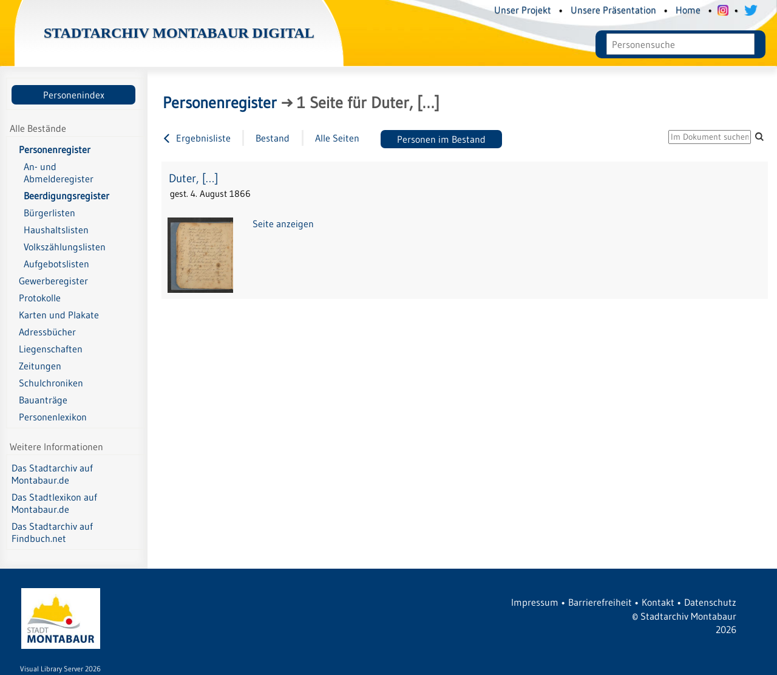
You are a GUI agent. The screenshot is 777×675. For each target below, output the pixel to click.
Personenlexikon (53, 417)
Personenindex (73, 95)
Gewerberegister (53, 281)
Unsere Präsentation (613, 10)
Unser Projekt (522, 10)
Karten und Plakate (59, 315)
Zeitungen (40, 366)
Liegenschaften (51, 349)
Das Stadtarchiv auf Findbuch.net (52, 532)
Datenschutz (710, 602)
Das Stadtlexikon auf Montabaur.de (54, 503)
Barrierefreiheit (600, 602)
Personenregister (54, 149)
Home (688, 10)
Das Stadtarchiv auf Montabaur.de (52, 474)
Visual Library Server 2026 (60, 668)
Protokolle (40, 298)
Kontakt (658, 602)
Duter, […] (193, 178)
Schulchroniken (51, 383)
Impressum (534, 602)
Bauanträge (43, 400)
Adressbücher (47, 332)
